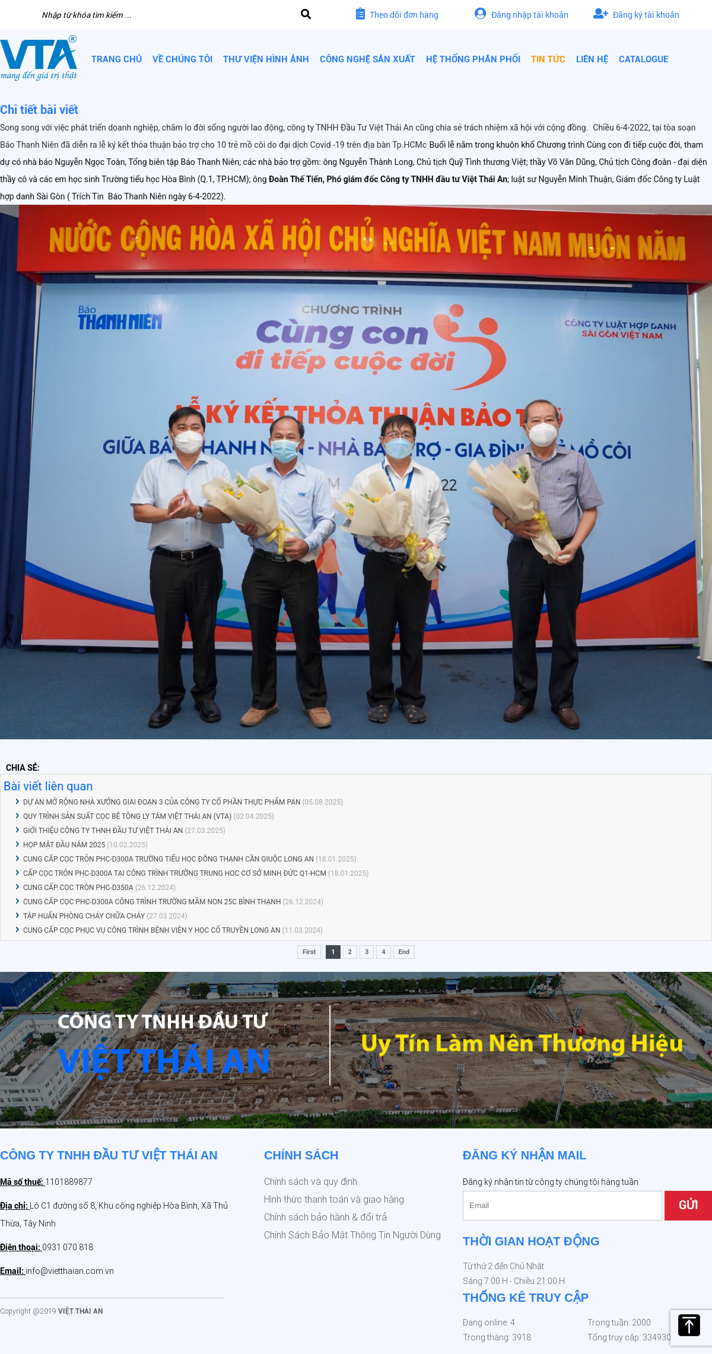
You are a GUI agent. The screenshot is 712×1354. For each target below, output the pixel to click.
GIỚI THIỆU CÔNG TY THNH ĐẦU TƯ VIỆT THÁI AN (103, 831)
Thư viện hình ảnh (266, 59)
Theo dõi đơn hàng (397, 14)
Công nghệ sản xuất (367, 59)
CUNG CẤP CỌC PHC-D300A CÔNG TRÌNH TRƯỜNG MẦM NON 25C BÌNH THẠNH (152, 902)
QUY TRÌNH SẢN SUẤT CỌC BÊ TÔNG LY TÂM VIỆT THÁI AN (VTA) (127, 816)
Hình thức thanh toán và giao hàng (334, 1199)
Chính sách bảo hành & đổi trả (325, 1217)
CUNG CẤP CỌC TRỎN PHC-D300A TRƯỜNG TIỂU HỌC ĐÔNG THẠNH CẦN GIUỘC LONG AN (168, 859)
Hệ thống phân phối (473, 59)
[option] (356, 1050)
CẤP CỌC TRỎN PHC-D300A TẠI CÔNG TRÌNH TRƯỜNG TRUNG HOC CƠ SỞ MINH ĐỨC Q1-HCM (174, 873)
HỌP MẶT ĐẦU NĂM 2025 (64, 845)
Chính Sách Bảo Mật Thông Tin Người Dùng (352, 1235)
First (309, 952)
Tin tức (548, 59)
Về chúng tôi (182, 59)
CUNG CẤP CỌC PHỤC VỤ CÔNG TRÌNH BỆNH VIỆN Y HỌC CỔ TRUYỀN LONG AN (152, 930)
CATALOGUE (643, 59)
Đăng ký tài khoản (636, 14)
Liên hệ (592, 59)
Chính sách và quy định (310, 1181)
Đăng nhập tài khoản (521, 14)
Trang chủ (116, 59)
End (404, 952)
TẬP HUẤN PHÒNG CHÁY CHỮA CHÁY (84, 916)
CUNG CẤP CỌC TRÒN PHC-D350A (78, 887)
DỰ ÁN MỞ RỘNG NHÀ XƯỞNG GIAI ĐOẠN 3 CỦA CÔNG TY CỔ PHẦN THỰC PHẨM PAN (162, 802)
